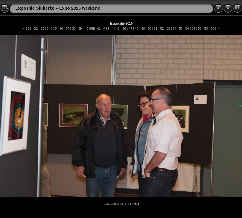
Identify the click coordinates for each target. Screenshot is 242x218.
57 (193, 28)
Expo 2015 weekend (79, 8)
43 (105, 28)
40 (86, 28)
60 (212, 28)
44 (111, 28)
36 (61, 28)
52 (162, 28)
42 (99, 28)
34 (48, 28)
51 (156, 28)
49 (143, 28)
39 (80, 28)
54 (174, 28)
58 (199, 28)
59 (206, 28)
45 (118, 28)
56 (187, 28)
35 (54, 28)
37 (67, 28)
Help (137, 203)
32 (36, 28)
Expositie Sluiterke (34, 8)
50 (149, 28)
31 (29, 28)
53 (168, 28)
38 (74, 28)
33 (42, 28)
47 (130, 28)
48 (136, 28)
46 (124, 28)
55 (181, 28)
